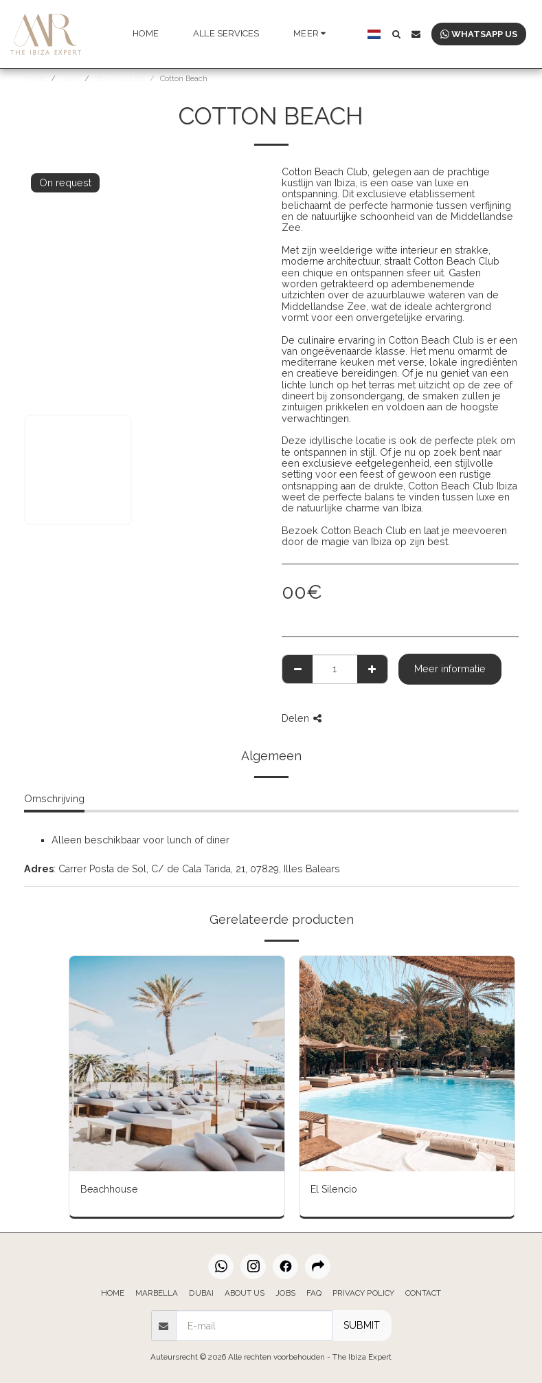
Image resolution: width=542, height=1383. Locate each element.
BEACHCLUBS (120, 78)
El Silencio (333, 1189)
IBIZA (71, 78)
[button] (396, 34)
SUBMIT (361, 1325)
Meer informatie (450, 668)
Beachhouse (109, 1189)
